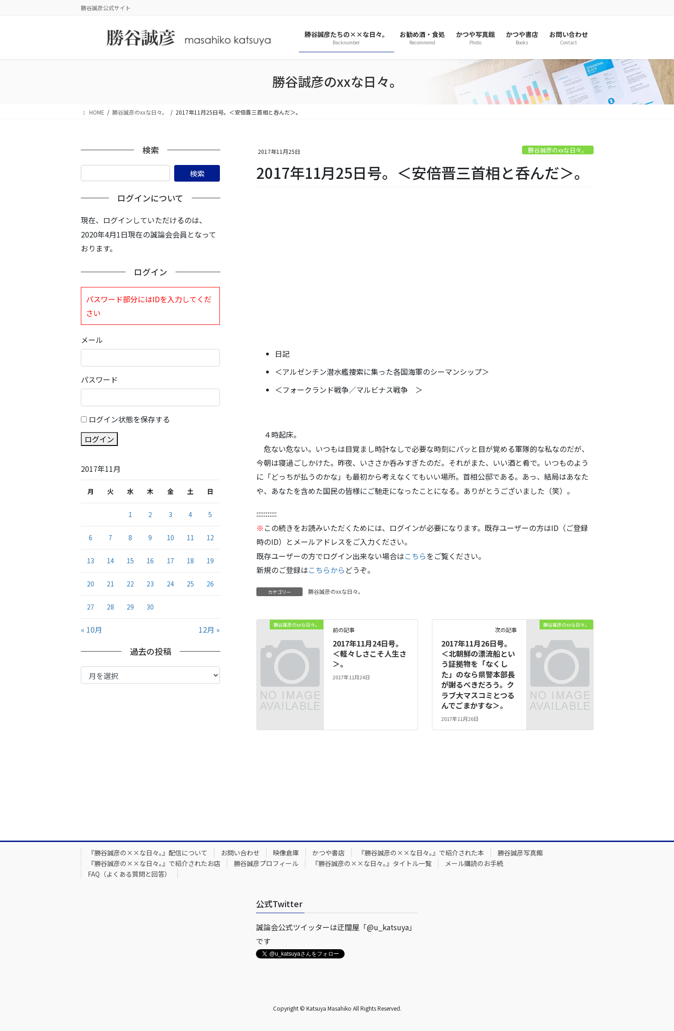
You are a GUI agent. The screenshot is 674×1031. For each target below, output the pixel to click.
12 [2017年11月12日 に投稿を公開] (210, 537)
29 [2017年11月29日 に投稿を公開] (130, 606)
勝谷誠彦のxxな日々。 (558, 150)
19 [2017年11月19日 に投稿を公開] (210, 560)
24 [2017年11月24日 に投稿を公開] (170, 583)
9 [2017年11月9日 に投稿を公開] (150, 537)
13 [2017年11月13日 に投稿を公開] (90, 560)
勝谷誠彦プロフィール (266, 863)
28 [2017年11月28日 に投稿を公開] (110, 606)
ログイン (99, 439)
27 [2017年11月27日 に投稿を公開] (90, 606)
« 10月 (91, 629)
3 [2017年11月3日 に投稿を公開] (170, 514)
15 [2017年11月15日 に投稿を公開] (130, 560)
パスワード (99, 379)
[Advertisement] (425, 268)
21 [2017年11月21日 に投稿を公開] (110, 583)
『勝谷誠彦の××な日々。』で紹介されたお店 (154, 863)
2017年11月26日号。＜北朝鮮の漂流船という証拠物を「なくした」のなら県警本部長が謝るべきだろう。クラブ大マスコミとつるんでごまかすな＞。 (478, 674)
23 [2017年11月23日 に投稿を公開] (150, 583)
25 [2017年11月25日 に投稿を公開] (190, 583)
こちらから (326, 569)
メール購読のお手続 (474, 863)
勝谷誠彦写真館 (520, 852)
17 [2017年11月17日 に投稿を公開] (170, 560)
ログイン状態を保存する (129, 419)
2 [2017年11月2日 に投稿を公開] (150, 514)
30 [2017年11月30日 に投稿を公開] (150, 606)
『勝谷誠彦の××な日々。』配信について (147, 852)
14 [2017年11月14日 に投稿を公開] (110, 560)
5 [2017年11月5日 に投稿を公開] (210, 514)
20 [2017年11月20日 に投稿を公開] (90, 583)
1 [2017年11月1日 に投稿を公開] (130, 514)
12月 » (209, 629)
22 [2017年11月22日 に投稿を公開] (130, 583)
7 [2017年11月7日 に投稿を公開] (110, 537)
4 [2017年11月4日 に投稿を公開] (190, 514)
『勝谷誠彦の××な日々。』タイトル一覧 (371, 863)
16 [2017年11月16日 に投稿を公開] (150, 560)
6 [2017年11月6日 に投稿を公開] (90, 537)
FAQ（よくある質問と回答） (129, 873)
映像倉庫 (286, 852)
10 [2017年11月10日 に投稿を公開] (170, 537)
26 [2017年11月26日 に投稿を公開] (210, 583)
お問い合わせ (240, 852)
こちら (415, 555)
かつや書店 (328, 852)
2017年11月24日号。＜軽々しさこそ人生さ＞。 (370, 654)
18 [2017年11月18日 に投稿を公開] (190, 560)
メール (92, 339)
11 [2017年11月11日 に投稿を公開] (190, 537)
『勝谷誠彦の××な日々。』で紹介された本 (421, 852)
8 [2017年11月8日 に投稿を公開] (130, 537)
